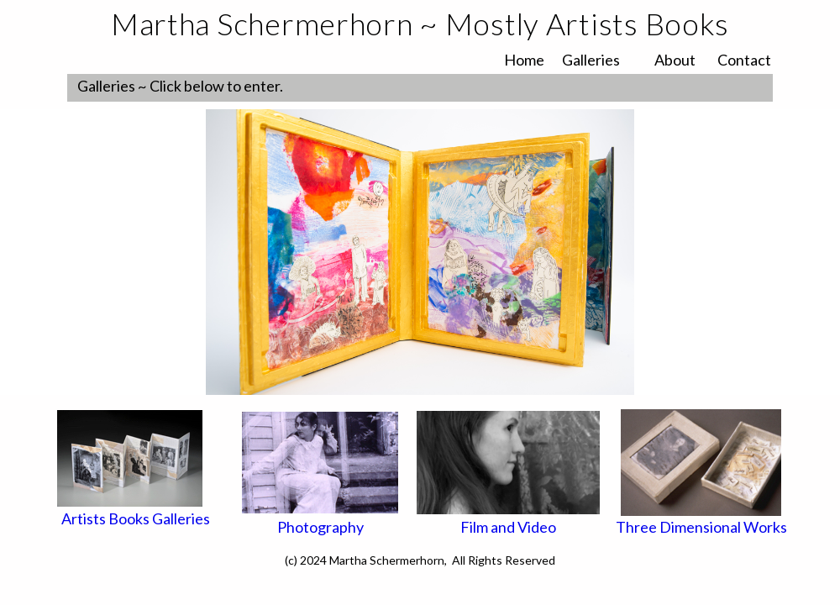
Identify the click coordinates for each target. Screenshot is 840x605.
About (675, 59)
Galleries (591, 59)
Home (524, 59)
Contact (744, 59)
